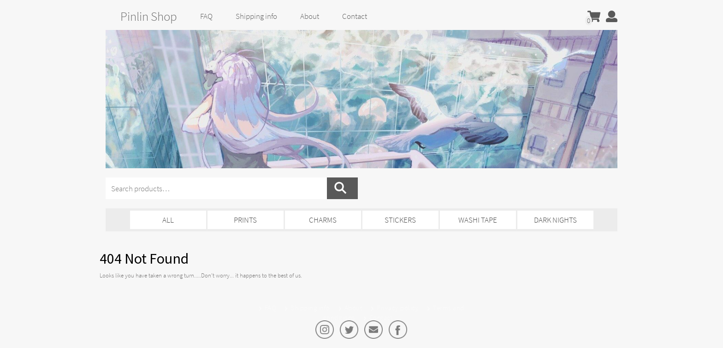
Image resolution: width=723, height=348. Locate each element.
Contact (354, 16)
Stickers (400, 220)
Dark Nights (555, 220)
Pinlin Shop (148, 16)
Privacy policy (398, 307)
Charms (323, 220)
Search (342, 188)
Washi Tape (477, 220)
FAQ (206, 16)
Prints (245, 220)
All (168, 220)
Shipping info (256, 16)
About (309, 16)
